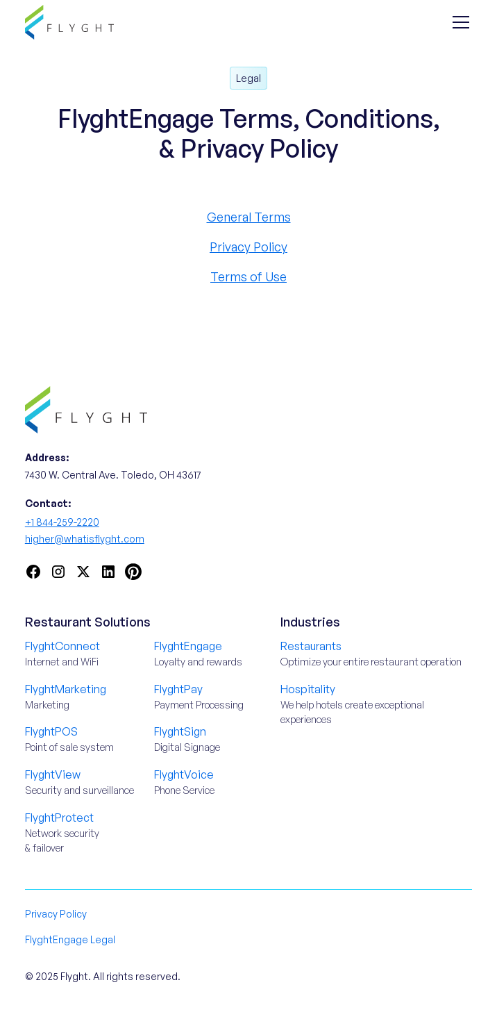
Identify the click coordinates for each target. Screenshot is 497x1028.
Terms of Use (248, 276)
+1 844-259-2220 (62, 522)
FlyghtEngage (188, 646)
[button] (458, 22)
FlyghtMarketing (65, 689)
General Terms (249, 216)
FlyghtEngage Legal (70, 939)
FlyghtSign (180, 731)
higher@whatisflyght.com (84, 539)
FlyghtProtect (59, 817)
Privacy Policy (248, 246)
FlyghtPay (178, 689)
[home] (69, 22)
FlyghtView (53, 774)
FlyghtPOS (51, 731)
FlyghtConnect (62, 646)
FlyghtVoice (184, 774)
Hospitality (307, 689)
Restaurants (311, 646)
